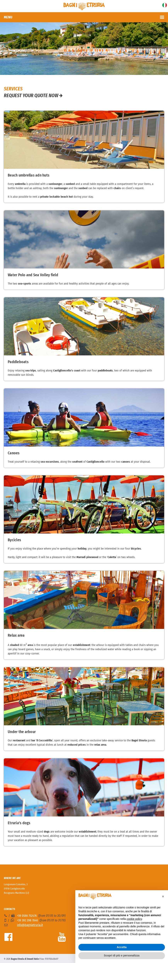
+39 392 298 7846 (27, 920)
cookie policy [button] (134, 918)
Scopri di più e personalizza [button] (121, 955)
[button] (163, 896)
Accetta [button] (122, 947)
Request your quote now (33, 96)
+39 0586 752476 (27, 916)
